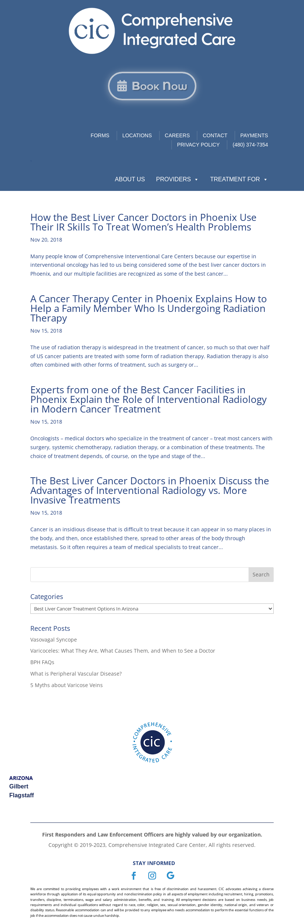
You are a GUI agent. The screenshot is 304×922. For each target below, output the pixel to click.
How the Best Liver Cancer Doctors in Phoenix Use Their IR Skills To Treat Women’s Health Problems (143, 222)
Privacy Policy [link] (198, 145)
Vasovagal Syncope (53, 639)
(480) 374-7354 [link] (250, 145)
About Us (130, 179)
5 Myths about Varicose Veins (66, 685)
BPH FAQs (42, 662)
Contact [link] (215, 135)
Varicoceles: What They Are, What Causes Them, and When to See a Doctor (122, 650)
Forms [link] (100, 135)
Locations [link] (137, 135)
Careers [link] (177, 135)
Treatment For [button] (239, 179)
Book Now (159, 86)
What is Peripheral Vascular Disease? (76, 673)
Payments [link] (254, 135)
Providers (177, 179)
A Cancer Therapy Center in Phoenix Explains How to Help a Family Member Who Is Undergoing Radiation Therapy (148, 308)
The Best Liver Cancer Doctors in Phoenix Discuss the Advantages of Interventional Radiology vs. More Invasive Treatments (149, 490)
